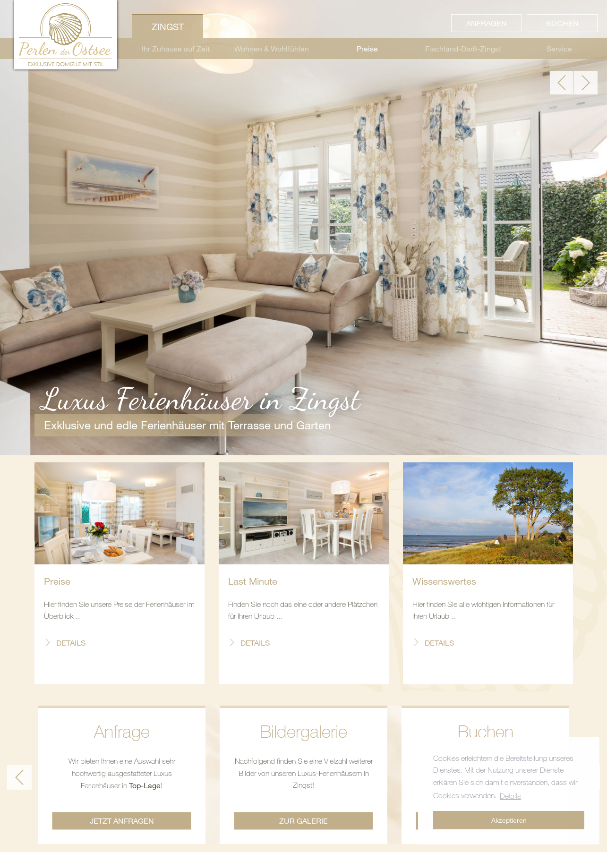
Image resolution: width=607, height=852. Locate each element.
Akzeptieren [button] (509, 820)
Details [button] (510, 796)
